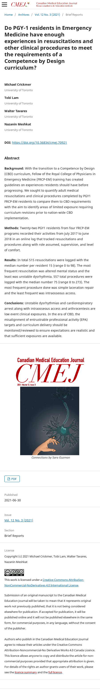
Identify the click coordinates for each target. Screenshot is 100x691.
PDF (14, 479)
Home (8, 15)
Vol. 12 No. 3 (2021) (47, 15)
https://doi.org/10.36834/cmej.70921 (39, 142)
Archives (23, 15)
